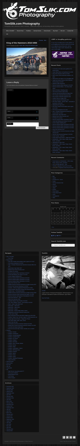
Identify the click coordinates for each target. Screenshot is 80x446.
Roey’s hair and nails (13, 322)
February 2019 (9, 396)
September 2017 (10, 407)
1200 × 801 (22, 45)
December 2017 (10, 404)
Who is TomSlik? (10, 30)
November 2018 (10, 398)
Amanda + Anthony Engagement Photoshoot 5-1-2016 (20, 287)
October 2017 (9, 406)
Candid (54, 178)
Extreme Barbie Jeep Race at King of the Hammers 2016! (21, 289)
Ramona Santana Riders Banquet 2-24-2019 (62, 85)
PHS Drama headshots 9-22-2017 (60, 109)
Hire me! (63, 30)
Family (53, 181)
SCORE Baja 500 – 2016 (61, 164)
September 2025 (10, 388)
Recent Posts (20, 30)
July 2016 (8, 422)
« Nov (52, 227)
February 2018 (9, 402)
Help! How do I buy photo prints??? (16, 371)
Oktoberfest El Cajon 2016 (58, 142)
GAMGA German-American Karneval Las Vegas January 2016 (22, 292)
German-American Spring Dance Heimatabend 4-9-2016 (21, 296)
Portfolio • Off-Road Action (14, 349)
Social (53, 194)
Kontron (54, 189)
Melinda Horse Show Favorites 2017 (60, 116)
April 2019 (8, 394)
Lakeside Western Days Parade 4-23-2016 (17, 300)
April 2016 (8, 427)
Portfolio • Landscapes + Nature (15, 348)
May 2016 (8, 425)
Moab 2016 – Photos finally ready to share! (18, 310)
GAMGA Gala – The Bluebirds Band (16, 291)
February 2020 (9, 389)
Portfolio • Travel (12, 356)
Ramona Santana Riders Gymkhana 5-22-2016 (63, 126)
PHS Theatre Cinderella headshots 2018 (61, 96)
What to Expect (11, 377)
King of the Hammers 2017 (58, 129)
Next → (45, 40)
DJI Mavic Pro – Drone (57, 179)
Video (53, 197)
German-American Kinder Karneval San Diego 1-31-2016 (21, 294)
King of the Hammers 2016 (32, 45)
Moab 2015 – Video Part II (14, 307)
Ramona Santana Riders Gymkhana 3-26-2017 (63, 119)
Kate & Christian (12, 359)
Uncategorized (55, 196)
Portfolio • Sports (12, 353)
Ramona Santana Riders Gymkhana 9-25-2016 (63, 124)
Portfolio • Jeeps (12, 346)
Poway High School (56, 192)
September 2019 (10, 393)
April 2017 (8, 411)
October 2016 (9, 417)
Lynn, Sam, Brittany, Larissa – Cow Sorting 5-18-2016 (20, 302)
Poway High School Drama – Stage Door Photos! (63, 137)
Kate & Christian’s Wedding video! (60, 90)
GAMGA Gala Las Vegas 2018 (59, 98)
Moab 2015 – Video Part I (14, 305)
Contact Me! (70, 30)
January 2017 (9, 416)
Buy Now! (55, 30)
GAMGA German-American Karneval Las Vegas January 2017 (22, 284)
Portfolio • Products (12, 351)
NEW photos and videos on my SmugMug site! (63, 78)
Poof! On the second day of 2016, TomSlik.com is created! (21, 328)
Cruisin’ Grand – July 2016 (58, 136)
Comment (10, 89)
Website (9, 123)
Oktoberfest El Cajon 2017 (58, 104)
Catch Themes (72, 441)
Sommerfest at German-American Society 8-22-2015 (20, 323)
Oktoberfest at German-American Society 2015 (18, 312)
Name (9, 111)
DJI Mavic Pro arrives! (57, 117)
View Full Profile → (46, 298)
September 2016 (10, 419)
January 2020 (9, 391)
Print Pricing (11, 376)
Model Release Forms (13, 374)
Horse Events (47, 30)
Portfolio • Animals (12, 332)
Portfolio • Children (12, 340)
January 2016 (9, 430)
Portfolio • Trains (12, 354)
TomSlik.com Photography (22, 23)
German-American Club (57, 182)
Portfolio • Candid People (14, 336)
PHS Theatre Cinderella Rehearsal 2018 (61, 95)
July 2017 (8, 409)
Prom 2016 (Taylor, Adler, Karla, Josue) (17, 320)
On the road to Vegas (13, 313)
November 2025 (10, 386)
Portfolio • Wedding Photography (15, 358)
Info (7, 34)
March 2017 (9, 412)
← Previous (40, 40)
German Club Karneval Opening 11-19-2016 (62, 134)
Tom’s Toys (10, 258)
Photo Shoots (55, 191)
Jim (53, 164)
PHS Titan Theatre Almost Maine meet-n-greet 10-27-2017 (21, 261)
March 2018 (9, 401)
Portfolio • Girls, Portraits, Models (15, 343)
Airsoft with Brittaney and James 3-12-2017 (62, 121)
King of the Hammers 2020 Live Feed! (61, 73)
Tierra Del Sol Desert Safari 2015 (15, 327)
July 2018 (8, 399)
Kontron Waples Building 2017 (59, 122)
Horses (54, 184)
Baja (53, 176)
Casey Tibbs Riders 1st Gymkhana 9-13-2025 (62, 72)
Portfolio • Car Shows (13, 338)
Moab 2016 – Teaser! (13, 309)
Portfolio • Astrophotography (14, 335)
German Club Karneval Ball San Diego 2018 (62, 93)
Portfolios (28, 30)
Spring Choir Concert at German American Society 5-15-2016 (22, 325)
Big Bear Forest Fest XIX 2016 (64, 166)
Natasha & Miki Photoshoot (58, 83)
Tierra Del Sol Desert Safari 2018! (60, 91)
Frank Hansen (55, 161)
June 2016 (8, 424)
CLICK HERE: (63, 54)
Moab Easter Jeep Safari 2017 (59, 114)
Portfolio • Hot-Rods (12, 341)
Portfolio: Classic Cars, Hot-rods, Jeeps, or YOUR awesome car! (22, 317)
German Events (37, 30)
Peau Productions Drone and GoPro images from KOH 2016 (21, 315)
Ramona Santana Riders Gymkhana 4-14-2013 (63, 127)
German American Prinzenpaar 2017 (60, 99)
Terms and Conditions (13, 372)
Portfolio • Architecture (13, 333)
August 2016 (9, 420)
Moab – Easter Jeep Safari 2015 (15, 304)
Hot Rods (54, 186)
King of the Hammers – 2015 (14, 297)
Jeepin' (54, 187)
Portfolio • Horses (12, 345)
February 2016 (9, 429)
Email (9, 117)
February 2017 (9, 414)
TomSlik (54, 166)
